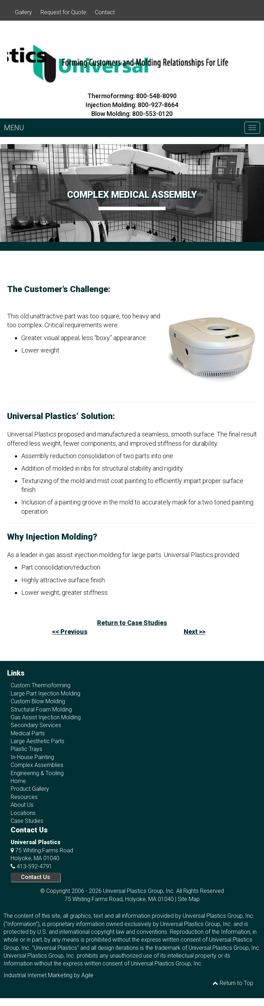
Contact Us (35, 877)
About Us (22, 804)
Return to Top (232, 983)
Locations (23, 813)
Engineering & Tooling (37, 773)
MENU (14, 127)
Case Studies (27, 820)
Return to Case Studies (132, 622)
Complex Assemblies (37, 765)
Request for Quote (63, 12)
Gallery (23, 12)
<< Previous (69, 631)
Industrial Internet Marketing (38, 975)
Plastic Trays (26, 749)
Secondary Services (36, 725)
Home (18, 781)
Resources (24, 797)
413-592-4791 (34, 866)
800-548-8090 (156, 96)
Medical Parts (28, 733)
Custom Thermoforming (40, 685)
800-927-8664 (158, 104)
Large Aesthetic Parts (37, 741)
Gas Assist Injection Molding (46, 717)
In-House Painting (32, 757)
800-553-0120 (152, 113)
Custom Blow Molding (38, 701)
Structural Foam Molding (41, 709)
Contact (105, 12)
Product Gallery (30, 788)
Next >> (194, 631)
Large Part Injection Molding (45, 693)
